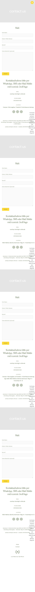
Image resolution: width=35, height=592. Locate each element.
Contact (18, 546)
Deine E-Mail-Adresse (17, 40)
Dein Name (17, 34)
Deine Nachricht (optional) (17, 61)
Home (17, 544)
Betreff (17, 46)
